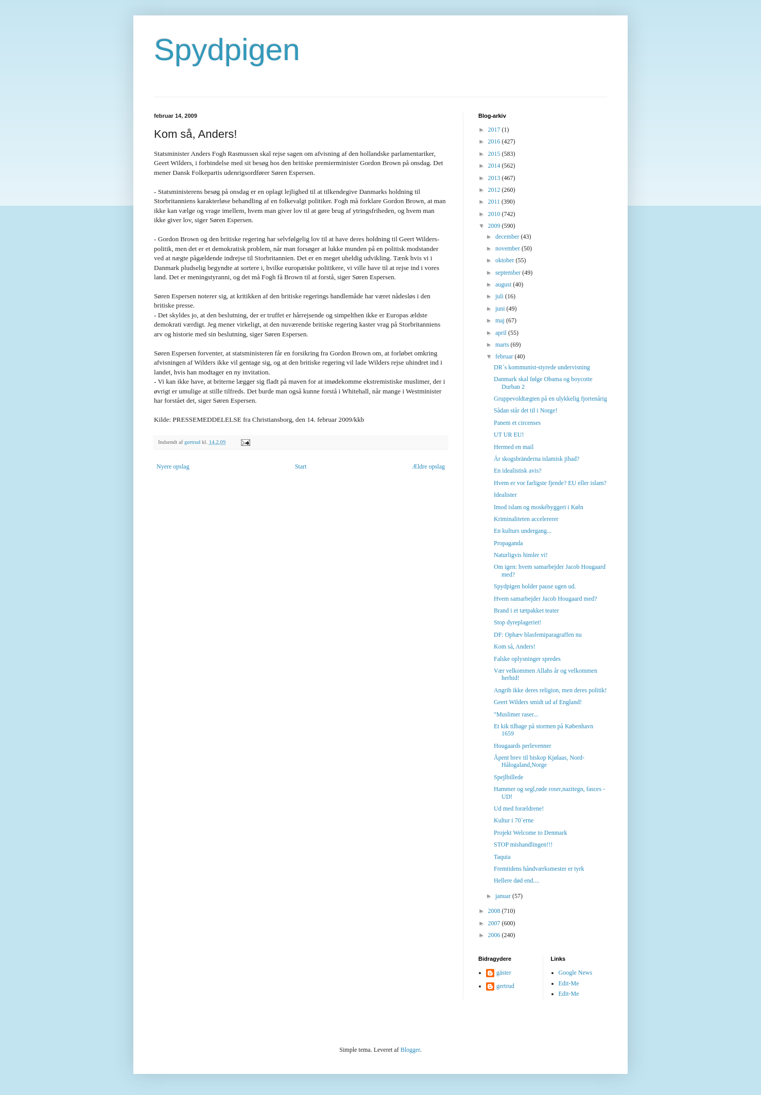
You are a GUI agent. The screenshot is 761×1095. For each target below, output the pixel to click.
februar (505, 356)
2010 (495, 214)
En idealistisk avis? (518, 470)
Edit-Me (569, 983)
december (508, 236)
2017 (495, 129)
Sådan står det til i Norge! (525, 410)
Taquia (502, 856)
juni (501, 308)
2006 (495, 935)
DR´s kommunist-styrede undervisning (542, 367)
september (508, 272)
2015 (495, 153)
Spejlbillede (508, 777)
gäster (503, 972)
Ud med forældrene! (519, 808)
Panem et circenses (517, 422)
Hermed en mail (513, 447)
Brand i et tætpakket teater (526, 610)
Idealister (505, 494)
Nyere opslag (173, 466)
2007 (495, 923)
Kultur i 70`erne (513, 820)
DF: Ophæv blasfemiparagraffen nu (538, 634)
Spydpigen (227, 49)
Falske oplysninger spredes (527, 658)
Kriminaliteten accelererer (526, 519)
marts (503, 344)
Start (301, 466)
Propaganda (508, 543)
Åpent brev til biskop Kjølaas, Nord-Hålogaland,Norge (539, 761)
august (504, 284)
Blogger (410, 1049)
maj (500, 320)
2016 (495, 141)
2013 (495, 178)
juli (500, 296)
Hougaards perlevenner (522, 745)
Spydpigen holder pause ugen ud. (535, 586)
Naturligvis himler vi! (521, 555)
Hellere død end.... (517, 880)
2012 (495, 189)
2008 (495, 910)
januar (503, 896)
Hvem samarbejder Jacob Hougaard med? (545, 598)
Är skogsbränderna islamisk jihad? (536, 458)
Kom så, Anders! (514, 646)
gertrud (505, 986)
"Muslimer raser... (516, 714)
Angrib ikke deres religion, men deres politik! (550, 690)
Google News (576, 972)
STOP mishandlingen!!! (523, 844)
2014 (495, 165)
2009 (495, 225)
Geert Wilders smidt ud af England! (538, 702)
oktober (505, 260)
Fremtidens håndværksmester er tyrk (539, 868)
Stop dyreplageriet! (517, 622)
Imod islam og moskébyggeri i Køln (538, 507)
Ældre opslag (428, 466)
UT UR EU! (509, 434)
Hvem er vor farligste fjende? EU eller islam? (550, 483)
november (508, 248)
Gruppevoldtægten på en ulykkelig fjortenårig (550, 398)
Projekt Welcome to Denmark (530, 832)
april (501, 332)
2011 (495, 201)
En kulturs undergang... (522, 530)
